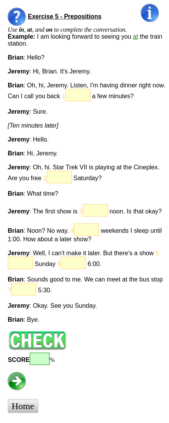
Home (23, 406)
